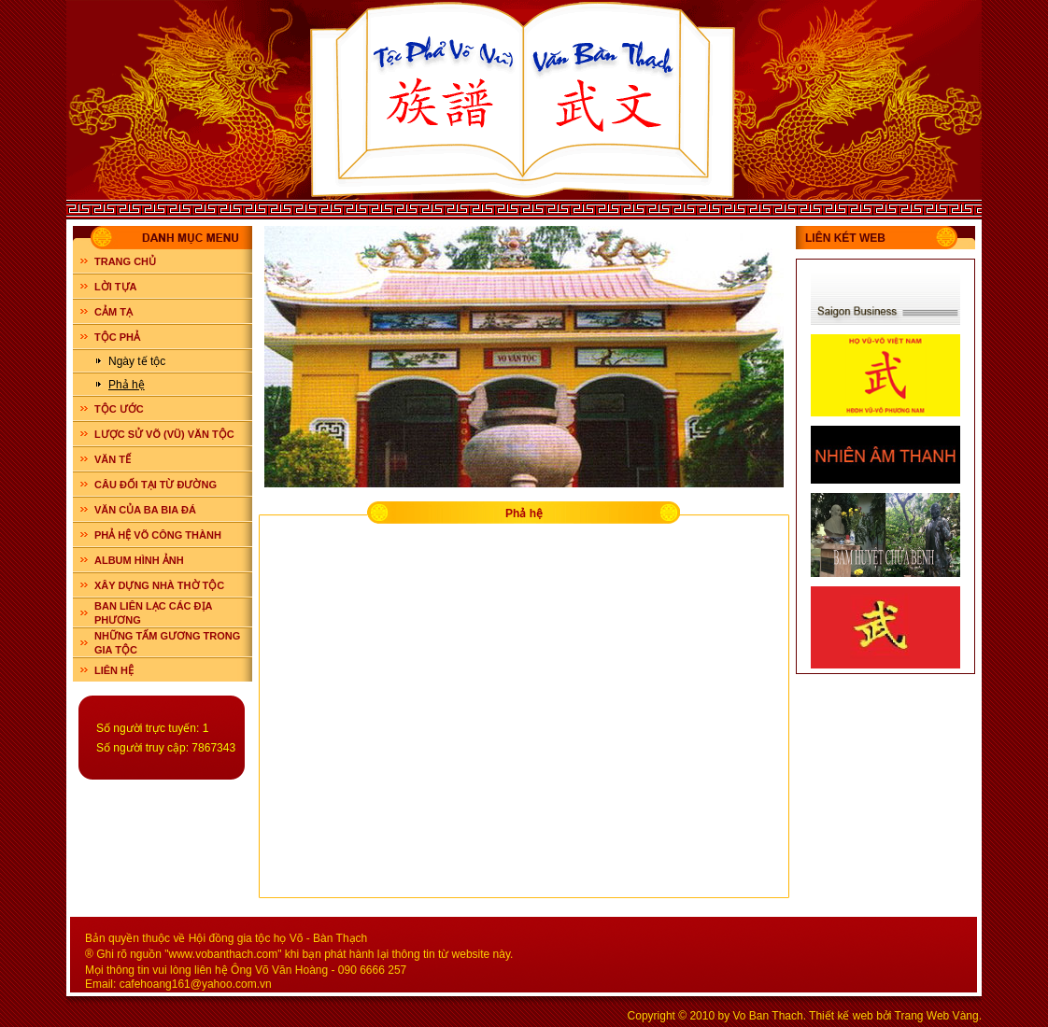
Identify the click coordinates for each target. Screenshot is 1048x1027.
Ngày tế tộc (136, 361)
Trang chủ (125, 261)
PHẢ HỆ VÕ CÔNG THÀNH (157, 535)
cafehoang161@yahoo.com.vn (196, 984)
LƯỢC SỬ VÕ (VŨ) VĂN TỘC (164, 434)
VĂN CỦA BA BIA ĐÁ (145, 509)
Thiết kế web (841, 1015)
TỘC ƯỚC (119, 409)
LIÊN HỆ (114, 670)
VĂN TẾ (112, 459)
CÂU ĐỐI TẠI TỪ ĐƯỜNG (155, 484)
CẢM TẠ (113, 311)
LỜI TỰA (115, 286)
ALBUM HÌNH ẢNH (139, 560)
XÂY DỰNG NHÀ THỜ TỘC (159, 585)
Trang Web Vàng (937, 1015)
